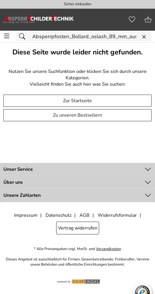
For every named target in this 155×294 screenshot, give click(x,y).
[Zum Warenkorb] (148, 19)
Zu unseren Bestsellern (77, 115)
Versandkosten (108, 249)
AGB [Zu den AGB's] (85, 215)
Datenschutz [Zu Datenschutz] (58, 215)
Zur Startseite (77, 101)
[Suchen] (23, 36)
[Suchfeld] (84, 36)
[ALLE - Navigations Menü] (6, 36)
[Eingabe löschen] (143, 37)
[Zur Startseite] (38, 19)
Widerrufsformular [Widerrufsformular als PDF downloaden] (117, 215)
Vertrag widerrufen (77, 228)
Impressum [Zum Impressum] (25, 215)
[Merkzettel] (131, 19)
